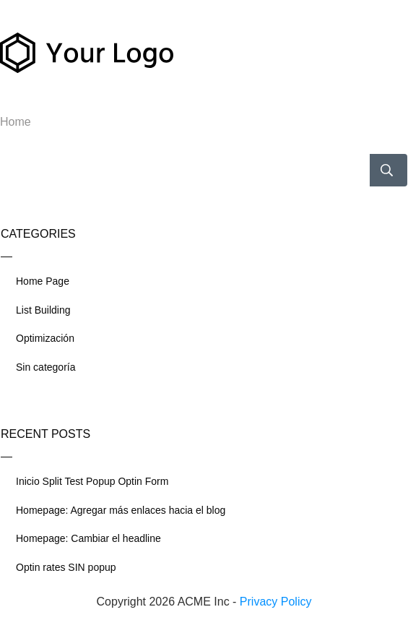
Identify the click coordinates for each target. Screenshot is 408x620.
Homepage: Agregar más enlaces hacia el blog (120, 510)
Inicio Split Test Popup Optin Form (92, 481)
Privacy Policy (276, 601)
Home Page (42, 281)
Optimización (45, 338)
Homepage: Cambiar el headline (88, 538)
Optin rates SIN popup (66, 567)
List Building (43, 310)
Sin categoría (46, 367)
